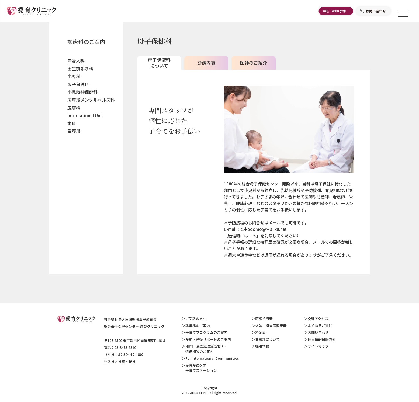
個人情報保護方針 (322, 339)
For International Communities (212, 358)
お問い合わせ (376, 12)
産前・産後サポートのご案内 (208, 339)
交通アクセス (318, 318)
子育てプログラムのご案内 (206, 332)
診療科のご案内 (86, 42)
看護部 (73, 131)
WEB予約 (339, 12)
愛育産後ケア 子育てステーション (199, 368)
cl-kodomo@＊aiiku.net (263, 229)
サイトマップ (318, 346)
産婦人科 (76, 60)
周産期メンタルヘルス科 (91, 100)
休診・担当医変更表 (271, 325)
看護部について (267, 339)
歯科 (71, 123)
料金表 (260, 332)
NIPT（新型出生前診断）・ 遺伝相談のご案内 (204, 348)
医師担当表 (264, 318)
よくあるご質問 (320, 325)
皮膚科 (73, 107)
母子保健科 (78, 84)
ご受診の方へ (195, 318)
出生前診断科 (80, 68)
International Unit (85, 115)
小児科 (73, 76)
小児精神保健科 (82, 92)
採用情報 (262, 346)
